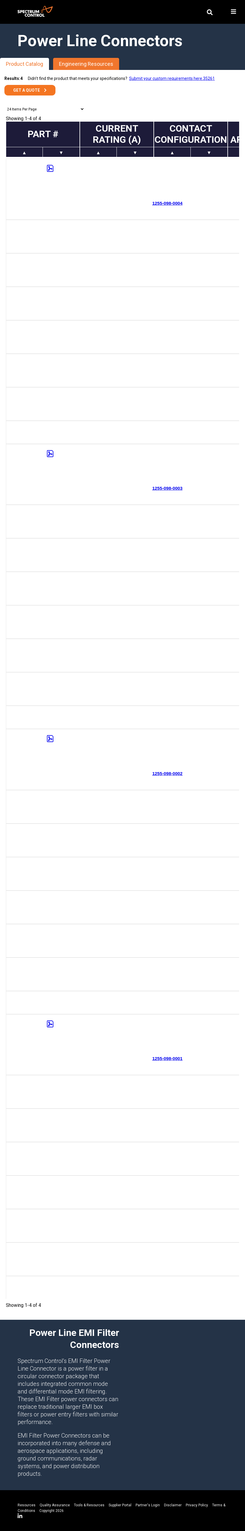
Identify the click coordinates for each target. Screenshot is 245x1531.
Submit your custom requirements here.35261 (172, 78)
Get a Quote (26, 90)
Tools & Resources (89, 1505)
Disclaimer (173, 1505)
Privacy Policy (197, 1505)
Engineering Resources (86, 64)
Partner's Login (148, 1505)
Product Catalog (24, 64)
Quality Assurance (55, 1505)
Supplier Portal (120, 1505)
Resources (27, 1505)
